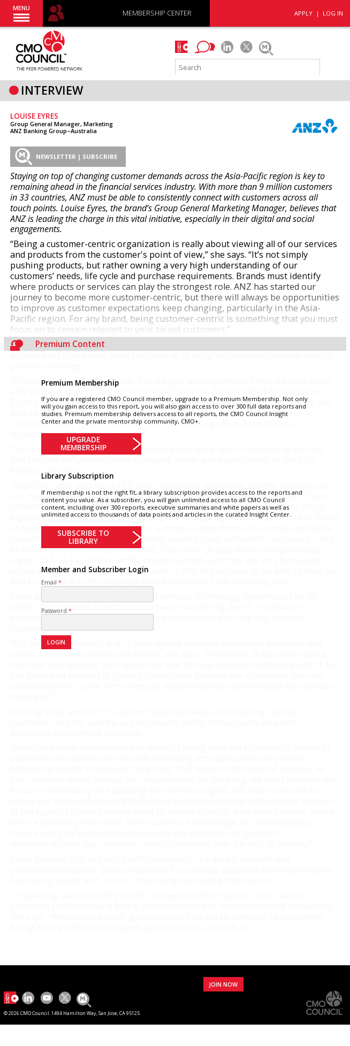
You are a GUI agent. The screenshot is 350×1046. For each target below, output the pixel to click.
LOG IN (333, 13)
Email (49, 582)
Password (54, 610)
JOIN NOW (223, 984)
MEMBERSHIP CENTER (157, 13)
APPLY (303, 13)
